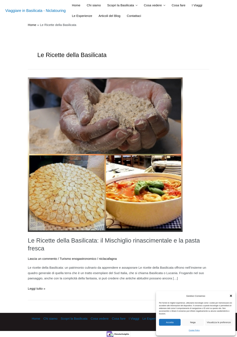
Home (76, 5)
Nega (193, 322)
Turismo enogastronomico (78, 258)
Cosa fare (178, 5)
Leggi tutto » (36, 288)
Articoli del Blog (109, 15)
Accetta (170, 322)
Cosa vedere (153, 5)
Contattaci (134, 15)
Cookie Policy (194, 330)
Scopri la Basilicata (120, 5)
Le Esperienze (82, 15)
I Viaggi (197, 5)
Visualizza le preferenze (219, 322)
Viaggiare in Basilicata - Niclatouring (35, 10)
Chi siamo (94, 5)
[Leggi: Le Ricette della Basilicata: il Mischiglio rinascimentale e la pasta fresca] (105, 154)
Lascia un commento (42, 258)
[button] (230, 295)
